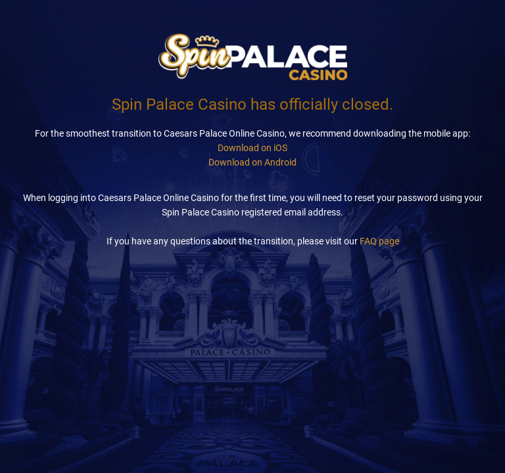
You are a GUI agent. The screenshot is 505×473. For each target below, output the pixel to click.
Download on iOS (252, 148)
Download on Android (252, 162)
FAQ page (379, 241)
